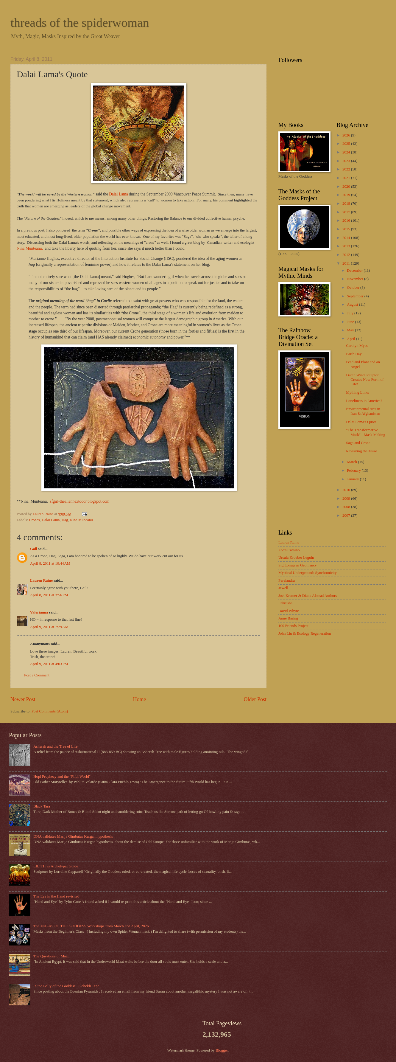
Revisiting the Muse (361, 451)
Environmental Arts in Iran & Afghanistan (363, 411)
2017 (346, 212)
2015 (346, 229)
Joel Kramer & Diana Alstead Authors (307, 596)
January (353, 479)
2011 (346, 263)
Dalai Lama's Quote (361, 422)
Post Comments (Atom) (50, 711)
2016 (346, 220)
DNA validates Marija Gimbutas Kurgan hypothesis (73, 836)
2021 (346, 178)
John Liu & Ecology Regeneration (304, 633)
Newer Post (22, 699)
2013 (346, 246)
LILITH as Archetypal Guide (55, 866)
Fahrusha (285, 603)
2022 (346, 169)
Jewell (283, 588)
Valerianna (39, 612)
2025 (346, 144)
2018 (346, 203)
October (353, 287)
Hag (65, 520)
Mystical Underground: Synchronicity (307, 573)
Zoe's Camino (289, 550)
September (355, 296)
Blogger (222, 1050)
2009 (346, 498)
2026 (346, 135)
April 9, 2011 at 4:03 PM (49, 664)
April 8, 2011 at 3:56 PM (49, 595)
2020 (346, 186)
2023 (346, 161)
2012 (346, 255)
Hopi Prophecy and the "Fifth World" (62, 776)
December (355, 270)
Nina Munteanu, (31, 248)
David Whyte (288, 611)
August (353, 304)
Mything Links (357, 392)
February (354, 470)
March (352, 462)
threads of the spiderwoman (79, 22)
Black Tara (41, 806)
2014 (346, 238)
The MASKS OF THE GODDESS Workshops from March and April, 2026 (91, 926)
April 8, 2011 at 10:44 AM (50, 563)
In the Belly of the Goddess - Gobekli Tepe (66, 986)
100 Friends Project (293, 626)
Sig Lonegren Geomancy (297, 565)
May (351, 330)
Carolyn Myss (357, 346)
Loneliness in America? (364, 401)
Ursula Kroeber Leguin (296, 557)
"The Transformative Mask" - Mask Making (365, 432)
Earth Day (354, 354)
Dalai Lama (118, 194)
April (351, 339)
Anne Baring (288, 618)
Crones (34, 520)
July (350, 313)
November (355, 279)
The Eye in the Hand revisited (56, 896)
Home (139, 699)
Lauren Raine (41, 580)
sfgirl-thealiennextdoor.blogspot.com (79, 501)
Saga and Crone (358, 443)
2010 (346, 490)
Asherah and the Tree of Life (55, 746)
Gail (33, 549)
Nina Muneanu (81, 520)
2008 (346, 507)
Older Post (255, 699)
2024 (346, 152)
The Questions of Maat (50, 956)
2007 (346, 515)
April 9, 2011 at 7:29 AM (49, 627)
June (351, 322)
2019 (346, 195)
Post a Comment (36, 675)
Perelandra (286, 580)
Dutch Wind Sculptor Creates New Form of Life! (364, 379)
